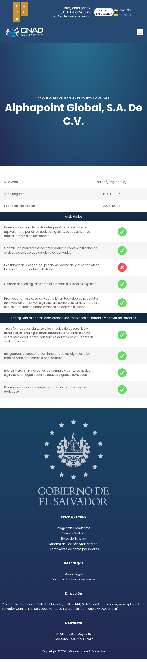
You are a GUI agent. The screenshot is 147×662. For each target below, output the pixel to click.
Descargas (73, 565)
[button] (140, 34)
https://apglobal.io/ (112, 184)
